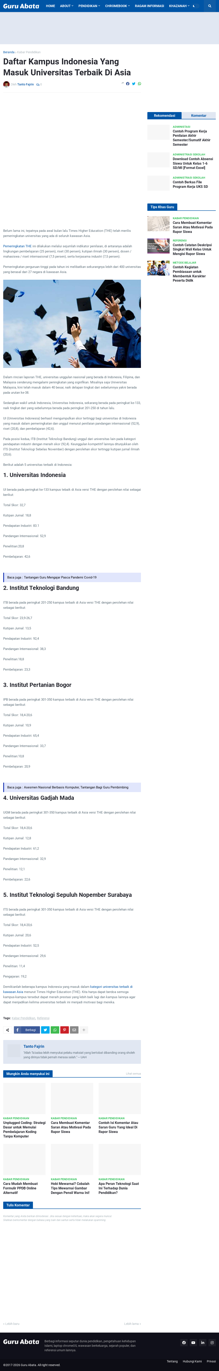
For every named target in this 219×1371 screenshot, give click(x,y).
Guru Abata (28, 1365)
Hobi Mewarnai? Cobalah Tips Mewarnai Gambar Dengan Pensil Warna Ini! (70, 1188)
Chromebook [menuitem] (116, 6)
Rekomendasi (164, 116)
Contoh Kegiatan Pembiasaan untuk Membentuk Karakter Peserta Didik (189, 273)
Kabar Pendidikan (29, 52)
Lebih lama (131, 1323)
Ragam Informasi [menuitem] (149, 6)
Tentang (172, 1361)
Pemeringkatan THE (17, 246)
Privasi (211, 1361)
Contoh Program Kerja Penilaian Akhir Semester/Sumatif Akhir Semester (191, 138)
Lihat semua (133, 1073)
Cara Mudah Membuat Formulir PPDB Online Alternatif (20, 1188)
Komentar (198, 116)
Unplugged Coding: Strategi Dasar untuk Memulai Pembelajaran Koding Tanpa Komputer (24, 1129)
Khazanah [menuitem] (178, 6)
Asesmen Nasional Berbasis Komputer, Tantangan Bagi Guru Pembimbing (76, 787)
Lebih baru (12, 1323)
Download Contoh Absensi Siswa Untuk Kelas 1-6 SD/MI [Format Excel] (193, 163)
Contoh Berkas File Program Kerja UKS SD (190, 184)
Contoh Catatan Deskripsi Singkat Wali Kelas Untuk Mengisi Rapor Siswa (192, 249)
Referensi (43, 1018)
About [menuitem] (65, 6)
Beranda (9, 52)
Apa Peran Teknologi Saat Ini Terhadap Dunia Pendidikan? (119, 1188)
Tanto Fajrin (34, 1046)
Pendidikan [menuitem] (87, 6)
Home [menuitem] (50, 6)
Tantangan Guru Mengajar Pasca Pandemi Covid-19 (60, 577)
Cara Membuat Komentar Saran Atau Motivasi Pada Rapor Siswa (71, 1127)
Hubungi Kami (192, 1361)
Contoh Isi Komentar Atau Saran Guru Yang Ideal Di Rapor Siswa (118, 1127)
